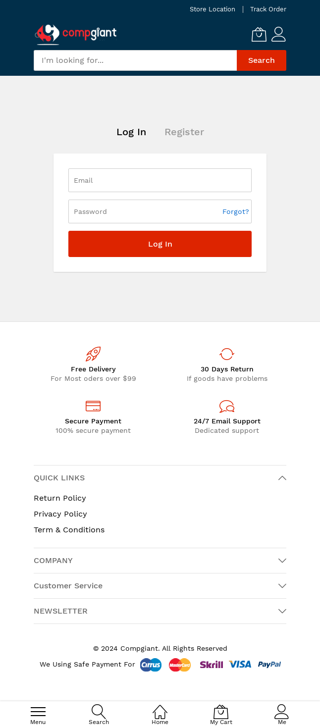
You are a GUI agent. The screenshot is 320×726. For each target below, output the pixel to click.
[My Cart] (259, 34)
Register (184, 132)
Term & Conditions (69, 529)
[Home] (160, 706)
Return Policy (60, 498)
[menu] (38, 711)
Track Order (268, 9)
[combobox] (135, 60)
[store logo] (76, 34)
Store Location (212, 9)
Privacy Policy (60, 514)
